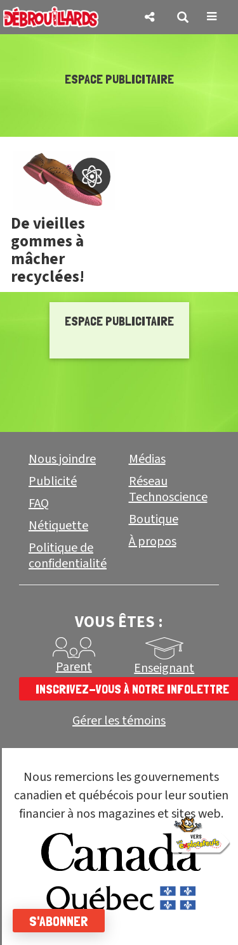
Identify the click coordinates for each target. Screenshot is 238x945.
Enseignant (164, 668)
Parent (74, 667)
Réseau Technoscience (168, 489)
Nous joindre (62, 459)
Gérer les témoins (119, 721)
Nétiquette (58, 526)
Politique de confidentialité (68, 556)
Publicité (53, 481)
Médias (147, 459)
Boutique (153, 519)
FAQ (39, 503)
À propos (152, 541)
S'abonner (58, 921)
